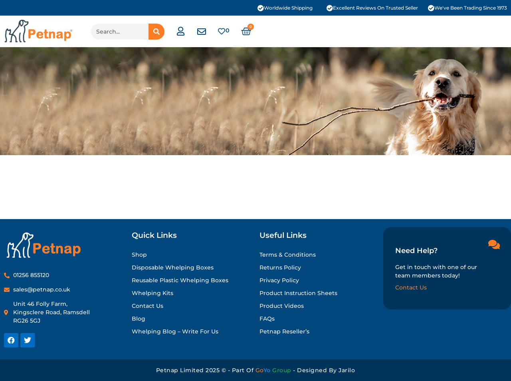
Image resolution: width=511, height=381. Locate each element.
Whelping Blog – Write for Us (175, 331)
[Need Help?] (494, 244)
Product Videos (281, 305)
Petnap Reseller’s (284, 331)
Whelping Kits (152, 293)
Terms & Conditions (287, 254)
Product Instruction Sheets (298, 293)
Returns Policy (280, 267)
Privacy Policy (279, 280)
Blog (138, 318)
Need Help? (416, 250)
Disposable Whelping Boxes (173, 267)
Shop (139, 254)
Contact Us (147, 305)
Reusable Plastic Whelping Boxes (180, 280)
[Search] (156, 32)
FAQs (267, 318)
